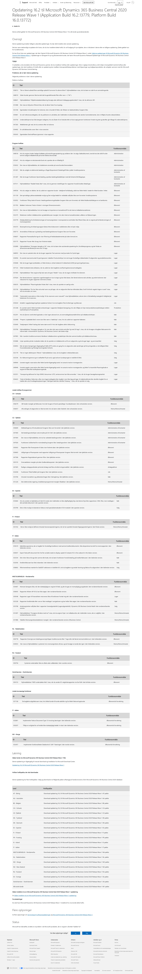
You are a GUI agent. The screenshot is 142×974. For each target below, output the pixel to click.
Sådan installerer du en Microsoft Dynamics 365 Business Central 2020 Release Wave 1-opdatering (45, 895)
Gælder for (17, 26)
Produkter (46, 2)
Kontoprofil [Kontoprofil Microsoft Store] (32, 942)
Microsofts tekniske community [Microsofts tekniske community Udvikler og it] (100, 951)
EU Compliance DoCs (118, 970)
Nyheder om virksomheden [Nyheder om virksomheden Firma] (120, 948)
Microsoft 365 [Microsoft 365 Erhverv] (74, 954)
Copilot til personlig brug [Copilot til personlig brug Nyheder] (12, 951)
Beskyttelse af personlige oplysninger (71, 970)
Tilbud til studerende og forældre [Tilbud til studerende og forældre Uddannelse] (58, 960)
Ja (75, 933)
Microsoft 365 (33, 2)
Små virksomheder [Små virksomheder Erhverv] (75, 962)
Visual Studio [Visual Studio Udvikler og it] (96, 962)
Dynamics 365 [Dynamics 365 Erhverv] (74, 951)
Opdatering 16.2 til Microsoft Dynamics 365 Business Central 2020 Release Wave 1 (38, 765)
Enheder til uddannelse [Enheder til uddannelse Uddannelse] (56, 945)
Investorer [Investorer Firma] (117, 955)
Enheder (55, 2)
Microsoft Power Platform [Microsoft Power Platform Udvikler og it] (99, 957)
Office (40, 2)
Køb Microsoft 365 (88, 2)
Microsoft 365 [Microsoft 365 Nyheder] (10, 954)
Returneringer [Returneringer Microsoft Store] (33, 951)
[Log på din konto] (130, 2)
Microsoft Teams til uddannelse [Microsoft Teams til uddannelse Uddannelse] (58, 948)
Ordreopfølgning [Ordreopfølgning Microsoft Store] (33, 954)
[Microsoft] (13, 2)
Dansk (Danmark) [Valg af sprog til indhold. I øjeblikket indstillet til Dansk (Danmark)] (13, 968)
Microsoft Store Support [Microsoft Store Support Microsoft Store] (35, 948)
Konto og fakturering (65, 2)
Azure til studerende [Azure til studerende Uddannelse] (55, 962)
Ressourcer (77, 2)
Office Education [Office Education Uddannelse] (54, 954)
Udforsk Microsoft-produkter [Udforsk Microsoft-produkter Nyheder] (13, 957)
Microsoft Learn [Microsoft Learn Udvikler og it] (96, 945)
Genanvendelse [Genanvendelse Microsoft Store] (33, 957)
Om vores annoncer (106, 970)
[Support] (24, 2)
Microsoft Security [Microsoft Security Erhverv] (75, 945)
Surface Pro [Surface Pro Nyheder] (9, 942)
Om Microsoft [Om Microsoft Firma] (118, 945)
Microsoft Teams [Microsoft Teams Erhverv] (74, 960)
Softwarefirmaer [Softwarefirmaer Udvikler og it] (96, 960)
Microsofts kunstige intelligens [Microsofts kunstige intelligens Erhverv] (77, 942)
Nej (87, 933)
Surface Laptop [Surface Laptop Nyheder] (10, 945)
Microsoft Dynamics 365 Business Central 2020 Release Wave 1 (73, 915)
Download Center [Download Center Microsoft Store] (33, 945)
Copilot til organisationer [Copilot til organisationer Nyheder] (12, 948)
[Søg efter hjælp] (120, 2)
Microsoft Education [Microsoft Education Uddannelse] (55, 942)
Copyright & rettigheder (86, 970)
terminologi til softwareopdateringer (39, 915)
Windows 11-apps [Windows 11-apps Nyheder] (11, 960)
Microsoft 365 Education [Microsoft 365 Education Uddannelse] (56, 951)
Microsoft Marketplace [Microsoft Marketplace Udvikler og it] (98, 954)
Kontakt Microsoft (56, 970)
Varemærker (97, 970)
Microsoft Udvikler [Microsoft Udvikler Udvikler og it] (97, 942)
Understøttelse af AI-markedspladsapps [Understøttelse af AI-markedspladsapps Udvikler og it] (102, 948)
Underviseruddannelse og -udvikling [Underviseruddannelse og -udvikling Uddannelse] (59, 957)
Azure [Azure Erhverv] (72, 948)
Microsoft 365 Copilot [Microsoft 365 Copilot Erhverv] (76, 957)
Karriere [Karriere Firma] (116, 942)
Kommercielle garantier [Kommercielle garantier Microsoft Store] (35, 960)
